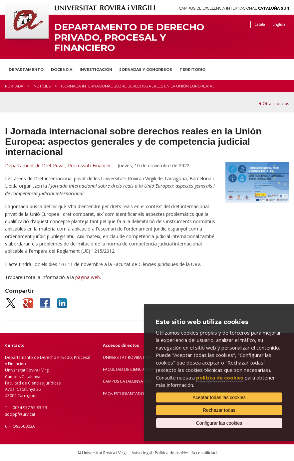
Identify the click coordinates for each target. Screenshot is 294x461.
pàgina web (87, 277)
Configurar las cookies (219, 423)
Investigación (96, 69)
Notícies (42, 86)
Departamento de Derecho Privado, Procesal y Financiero (129, 37)
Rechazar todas (219, 410)
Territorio (192, 69)
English (279, 24)
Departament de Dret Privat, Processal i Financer (58, 165)
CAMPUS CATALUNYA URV (127, 381)
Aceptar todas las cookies (219, 397)
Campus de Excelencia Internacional (234, 8)
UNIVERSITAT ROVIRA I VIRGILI (130, 357)
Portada (14, 86)
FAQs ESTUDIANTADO (123, 393)
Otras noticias (276, 103)
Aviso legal (142, 453)
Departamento (26, 69)
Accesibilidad (204, 453)
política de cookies (219, 377)
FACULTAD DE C (118, 369)
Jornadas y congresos (146, 69)
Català (259, 24)
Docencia (61, 69)
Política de (171, 453)
